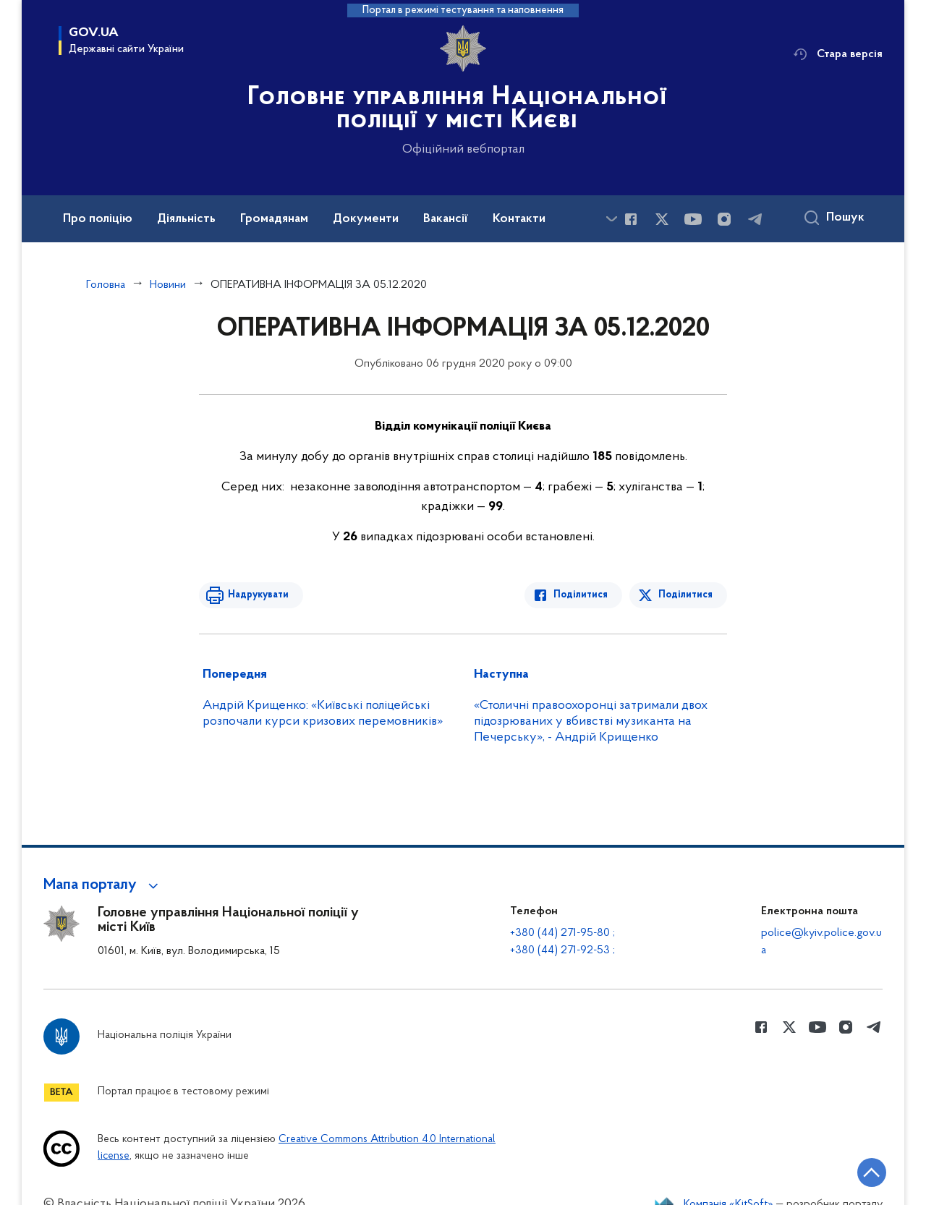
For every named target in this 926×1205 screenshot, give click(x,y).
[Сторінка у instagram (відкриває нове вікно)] (724, 219)
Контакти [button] (519, 219)
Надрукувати (258, 594)
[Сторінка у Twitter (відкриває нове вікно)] (662, 219)
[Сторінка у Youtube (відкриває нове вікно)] (693, 219)
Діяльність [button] (186, 219)
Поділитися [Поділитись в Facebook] (580, 594)
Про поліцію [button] (97, 219)
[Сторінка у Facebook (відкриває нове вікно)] (631, 219)
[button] (103, 885)
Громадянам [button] (274, 219)
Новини (168, 285)
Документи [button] (366, 219)
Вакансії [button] (445, 219)
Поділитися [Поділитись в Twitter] (685, 594)
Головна (105, 285)
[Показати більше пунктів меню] (611, 218)
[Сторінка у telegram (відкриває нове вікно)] (755, 219)
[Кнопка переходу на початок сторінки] (871, 1172)
